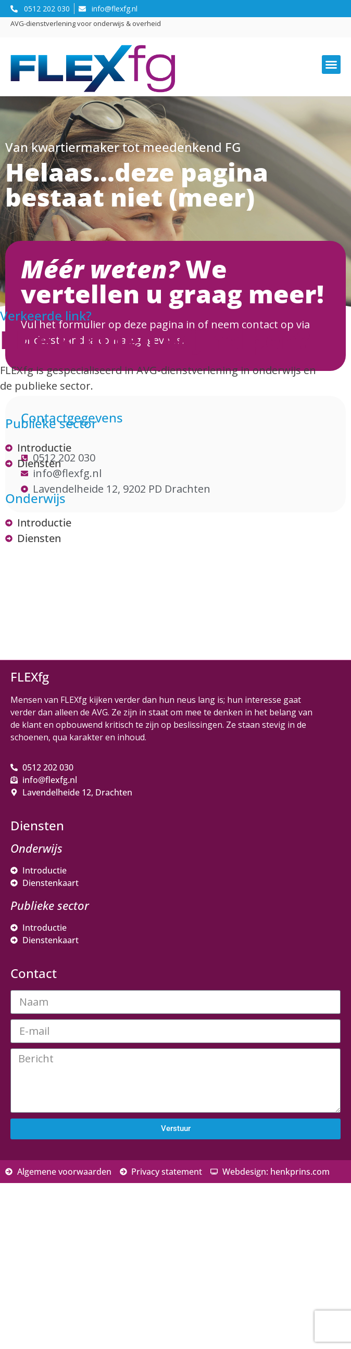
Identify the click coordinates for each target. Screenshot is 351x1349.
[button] (331, 64)
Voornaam (46, 1207)
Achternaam (49, 1242)
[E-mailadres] (96, 1189)
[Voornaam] (96, 1223)
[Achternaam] (96, 1257)
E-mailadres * (52, 1172)
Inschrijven (96, 1285)
